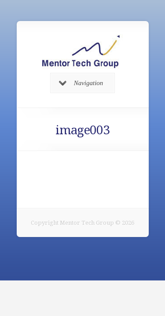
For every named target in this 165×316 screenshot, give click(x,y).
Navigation (81, 82)
